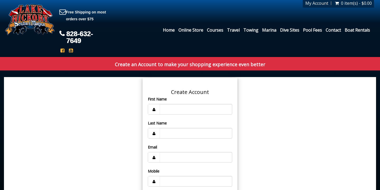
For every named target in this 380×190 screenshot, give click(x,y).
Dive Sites (289, 30)
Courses (215, 30)
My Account (316, 3)
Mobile (153, 171)
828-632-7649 (79, 37)
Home (169, 30)
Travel (233, 30)
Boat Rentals (357, 30)
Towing (250, 30)
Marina (269, 30)
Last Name (157, 123)
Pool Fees (312, 30)
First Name (157, 99)
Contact (333, 30)
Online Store (190, 30)
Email (152, 147)
